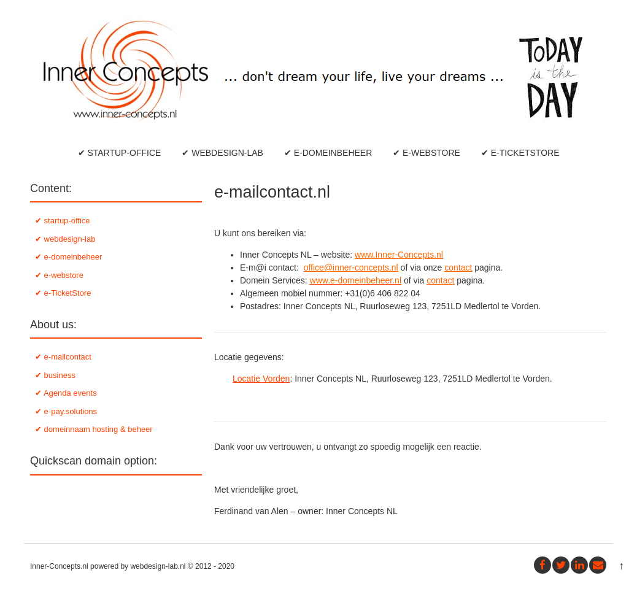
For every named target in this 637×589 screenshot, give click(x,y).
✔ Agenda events (66, 393)
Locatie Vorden (261, 378)
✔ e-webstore (426, 153)
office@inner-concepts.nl (351, 267)
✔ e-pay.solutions (66, 411)
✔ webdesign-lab (222, 153)
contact (458, 267)
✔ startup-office (119, 153)
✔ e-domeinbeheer (328, 153)
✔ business (55, 375)
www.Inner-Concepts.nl (399, 255)
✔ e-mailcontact (63, 356)
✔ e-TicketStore (520, 153)
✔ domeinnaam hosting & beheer (94, 429)
